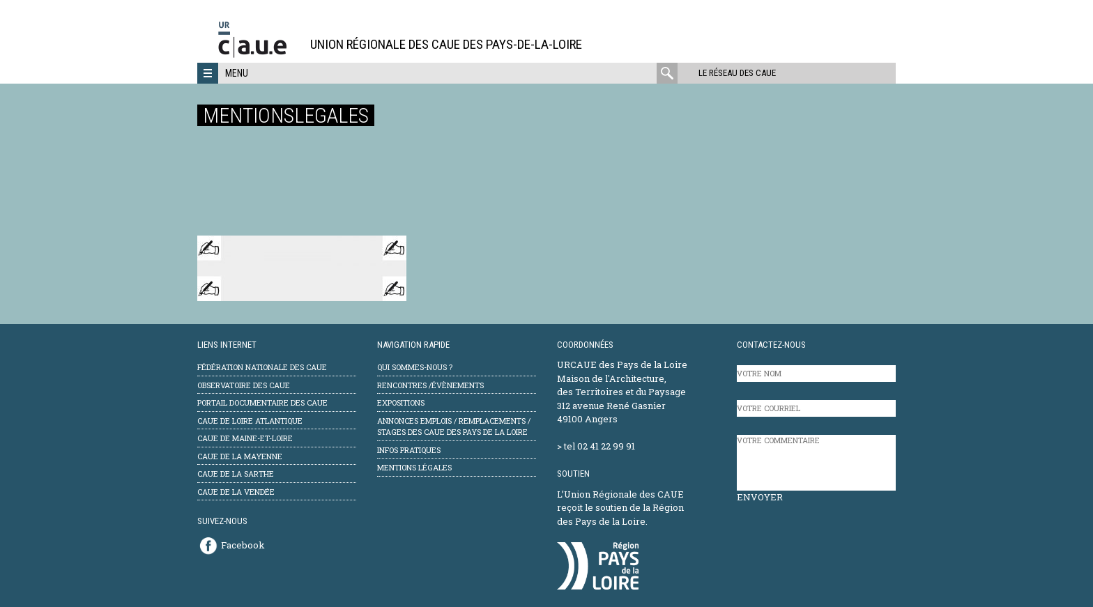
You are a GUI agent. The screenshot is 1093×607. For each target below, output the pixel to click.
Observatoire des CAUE (243, 385)
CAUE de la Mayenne (239, 456)
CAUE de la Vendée (236, 491)
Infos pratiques (409, 450)
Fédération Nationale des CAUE (262, 367)
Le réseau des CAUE (737, 73)
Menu (236, 73)
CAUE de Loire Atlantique (250, 420)
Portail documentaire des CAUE (262, 402)
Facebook (243, 545)
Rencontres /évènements (430, 385)
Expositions (401, 402)
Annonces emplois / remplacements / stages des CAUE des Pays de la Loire (453, 426)
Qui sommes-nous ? (414, 367)
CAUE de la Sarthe (235, 473)
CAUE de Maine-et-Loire (245, 438)
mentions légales (414, 467)
